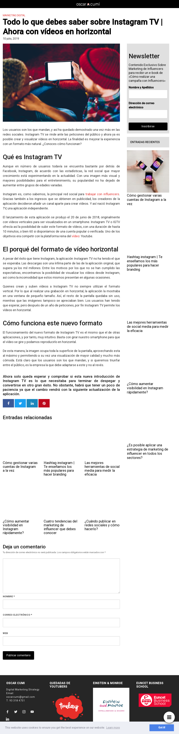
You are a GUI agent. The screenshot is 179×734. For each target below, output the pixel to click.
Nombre (9, 596)
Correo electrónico (17, 615)
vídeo (75, 236)
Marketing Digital (14, 15)
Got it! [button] (161, 727)
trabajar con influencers (102, 194)
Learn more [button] (113, 727)
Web (5, 633)
